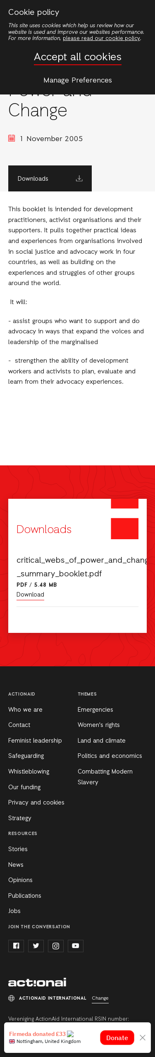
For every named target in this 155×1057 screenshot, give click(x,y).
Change (100, 998)
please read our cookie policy (101, 38)
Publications (24, 896)
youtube (75, 946)
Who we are (25, 710)
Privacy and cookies (36, 803)
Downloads (33, 179)
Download (30, 595)
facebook (16, 946)
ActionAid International (37, 982)
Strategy (19, 818)
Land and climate (102, 741)
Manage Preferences (77, 80)
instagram (56, 946)
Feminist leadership (35, 741)
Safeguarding (26, 756)
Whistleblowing (28, 772)
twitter (36, 946)
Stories (18, 849)
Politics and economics (110, 756)
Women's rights (99, 725)
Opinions (20, 880)
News (16, 865)
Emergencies (95, 710)
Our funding (24, 787)
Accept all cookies (78, 57)
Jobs (14, 911)
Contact (19, 725)
